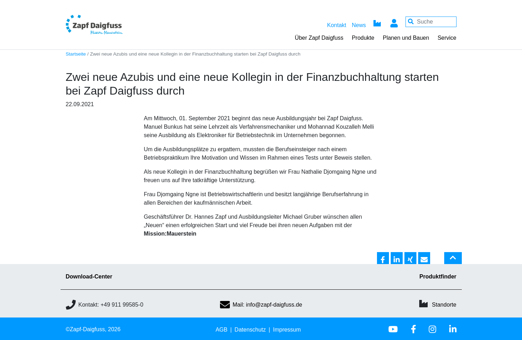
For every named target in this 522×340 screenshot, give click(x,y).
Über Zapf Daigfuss (319, 38)
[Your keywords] (431, 22)
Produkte (363, 38)
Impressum (287, 330)
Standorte (444, 305)
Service (447, 38)
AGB (221, 330)
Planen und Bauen (406, 38)
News (359, 25)
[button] (383, 258)
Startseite (76, 54)
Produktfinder (438, 277)
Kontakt (336, 25)
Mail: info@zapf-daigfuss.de (261, 305)
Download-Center (89, 277)
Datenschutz (250, 330)
